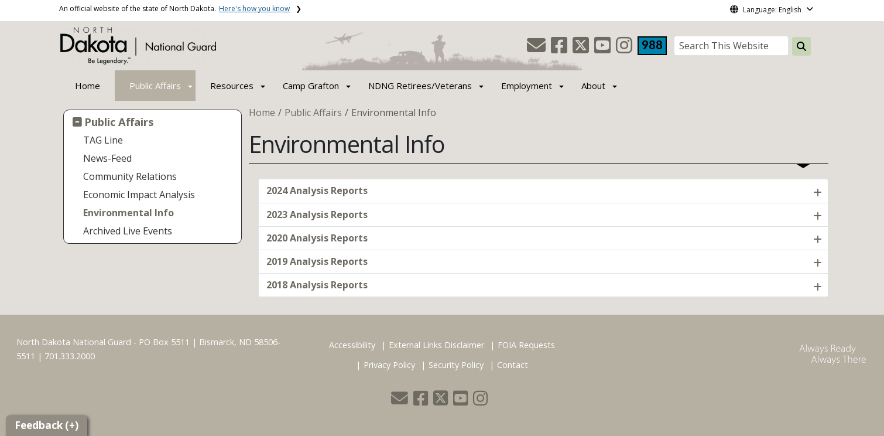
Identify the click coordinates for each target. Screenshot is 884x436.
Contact (512, 364)
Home (87, 85)
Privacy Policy (389, 364)
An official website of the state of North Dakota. (174, 8)
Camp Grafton (311, 85)
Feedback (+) (46, 425)
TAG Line (103, 140)
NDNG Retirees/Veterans (420, 85)
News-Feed (107, 158)
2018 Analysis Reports (317, 284)
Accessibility (352, 344)
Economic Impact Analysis (139, 194)
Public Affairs (155, 85)
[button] (537, 48)
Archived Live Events (127, 230)
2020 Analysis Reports (317, 237)
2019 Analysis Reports (317, 261)
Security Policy (456, 364)
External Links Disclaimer (436, 344)
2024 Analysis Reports (317, 190)
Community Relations (130, 176)
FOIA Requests (526, 344)
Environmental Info (128, 212)
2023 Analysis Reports (317, 214)
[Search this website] (801, 46)
